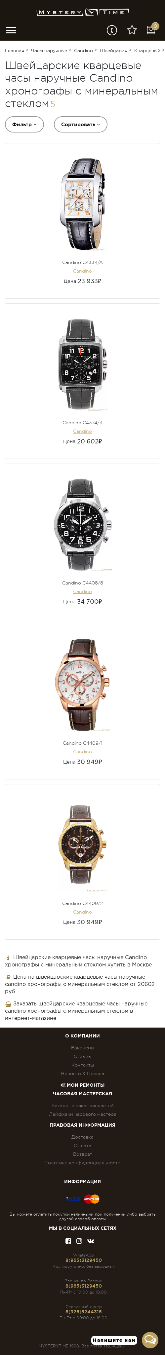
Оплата (82, 1145)
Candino (82, 271)
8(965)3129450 (83, 1260)
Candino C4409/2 (82, 903)
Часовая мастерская (82, 1094)
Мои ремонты (82, 1085)
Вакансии (82, 1047)
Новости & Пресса (82, 1073)
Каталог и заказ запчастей (83, 1105)
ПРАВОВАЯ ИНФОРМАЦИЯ (82, 1125)
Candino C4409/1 (83, 743)
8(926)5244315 (83, 1311)
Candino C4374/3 (82, 422)
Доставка (82, 1137)
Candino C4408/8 (82, 582)
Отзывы (83, 1056)
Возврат (82, 1154)
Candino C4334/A (82, 262)
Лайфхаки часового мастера (82, 1114)
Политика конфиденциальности (82, 1162)
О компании (82, 1036)
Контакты (82, 1065)
